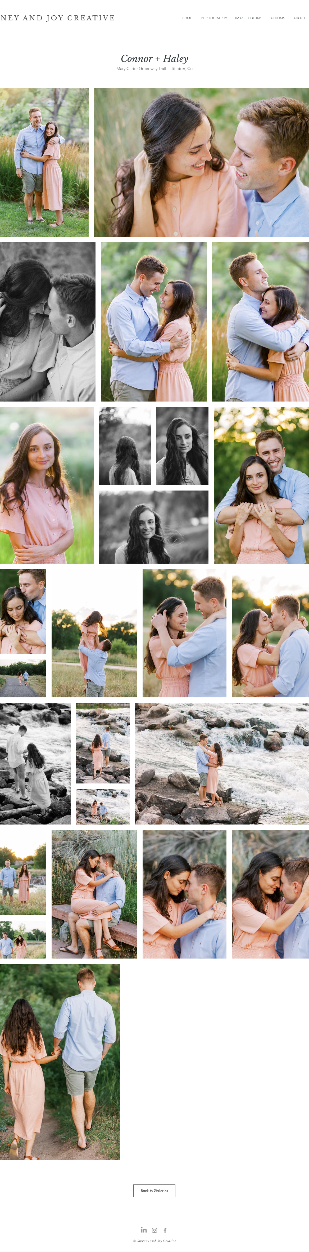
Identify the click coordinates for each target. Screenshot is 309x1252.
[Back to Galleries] (154, 1190)
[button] (214, 18)
